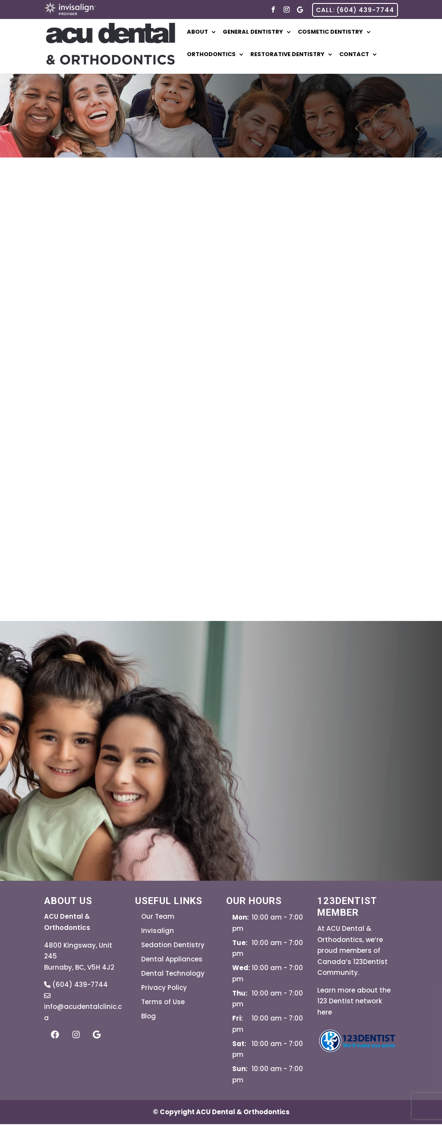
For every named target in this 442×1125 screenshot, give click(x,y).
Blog (148, 1017)
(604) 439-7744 (76, 985)
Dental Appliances (171, 960)
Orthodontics (219, 55)
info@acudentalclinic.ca (83, 1007)
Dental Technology (173, 974)
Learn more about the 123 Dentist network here (354, 1002)
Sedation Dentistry (173, 946)
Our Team (157, 917)
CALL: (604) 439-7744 (355, 10)
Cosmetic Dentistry (338, 32)
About (205, 32)
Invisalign (157, 931)
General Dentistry (261, 32)
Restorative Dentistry (296, 55)
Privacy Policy (164, 988)
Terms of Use (163, 1003)
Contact (362, 55)
